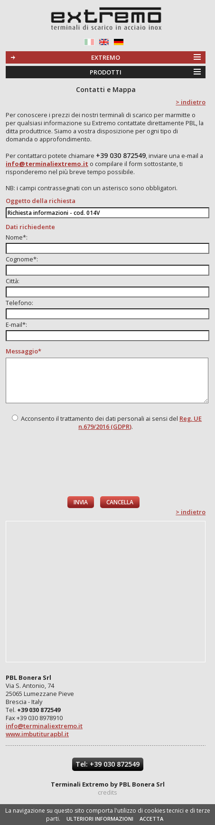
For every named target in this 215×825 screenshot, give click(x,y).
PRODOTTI (106, 72)
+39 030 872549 (121, 155)
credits (107, 792)
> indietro (191, 102)
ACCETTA (151, 818)
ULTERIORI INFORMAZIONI (99, 818)
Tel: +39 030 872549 (107, 764)
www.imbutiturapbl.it (37, 734)
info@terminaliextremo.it (44, 726)
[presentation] (106, 463)
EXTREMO (105, 57)
